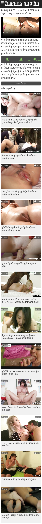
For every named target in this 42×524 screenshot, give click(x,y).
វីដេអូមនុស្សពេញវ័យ (22, 3)
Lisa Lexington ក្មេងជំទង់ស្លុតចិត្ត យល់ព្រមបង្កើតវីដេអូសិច (20, 444)
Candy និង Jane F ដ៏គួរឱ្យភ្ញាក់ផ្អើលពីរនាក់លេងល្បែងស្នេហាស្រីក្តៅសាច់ (19, 192)
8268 (7, 61)
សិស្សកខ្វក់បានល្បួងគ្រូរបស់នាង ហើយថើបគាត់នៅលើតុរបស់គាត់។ (19, 157)
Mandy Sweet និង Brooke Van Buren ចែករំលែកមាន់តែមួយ (21, 408)
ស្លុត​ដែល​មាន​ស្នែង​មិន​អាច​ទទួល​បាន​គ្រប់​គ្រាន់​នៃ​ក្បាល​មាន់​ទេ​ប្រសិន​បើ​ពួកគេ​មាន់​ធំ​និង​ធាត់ (19, 121)
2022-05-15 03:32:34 (34, 61)
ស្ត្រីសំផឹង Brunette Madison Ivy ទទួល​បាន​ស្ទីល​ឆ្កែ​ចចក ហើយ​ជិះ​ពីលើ (20, 372)
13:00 (21, 61)
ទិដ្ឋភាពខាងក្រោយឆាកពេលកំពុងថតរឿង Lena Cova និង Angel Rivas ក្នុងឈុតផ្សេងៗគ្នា (19, 336)
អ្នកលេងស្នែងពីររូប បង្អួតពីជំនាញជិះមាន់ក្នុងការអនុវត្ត (19, 264)
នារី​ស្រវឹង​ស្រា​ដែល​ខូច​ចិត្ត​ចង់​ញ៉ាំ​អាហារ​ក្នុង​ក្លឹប (19, 479)
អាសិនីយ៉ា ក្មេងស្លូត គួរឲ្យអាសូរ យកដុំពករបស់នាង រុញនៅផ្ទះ (20, 516)
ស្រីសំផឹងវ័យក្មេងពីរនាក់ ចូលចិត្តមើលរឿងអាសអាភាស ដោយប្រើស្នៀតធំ (19, 228)
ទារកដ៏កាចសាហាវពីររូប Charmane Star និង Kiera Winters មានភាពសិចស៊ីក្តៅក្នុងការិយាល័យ (20, 300)
